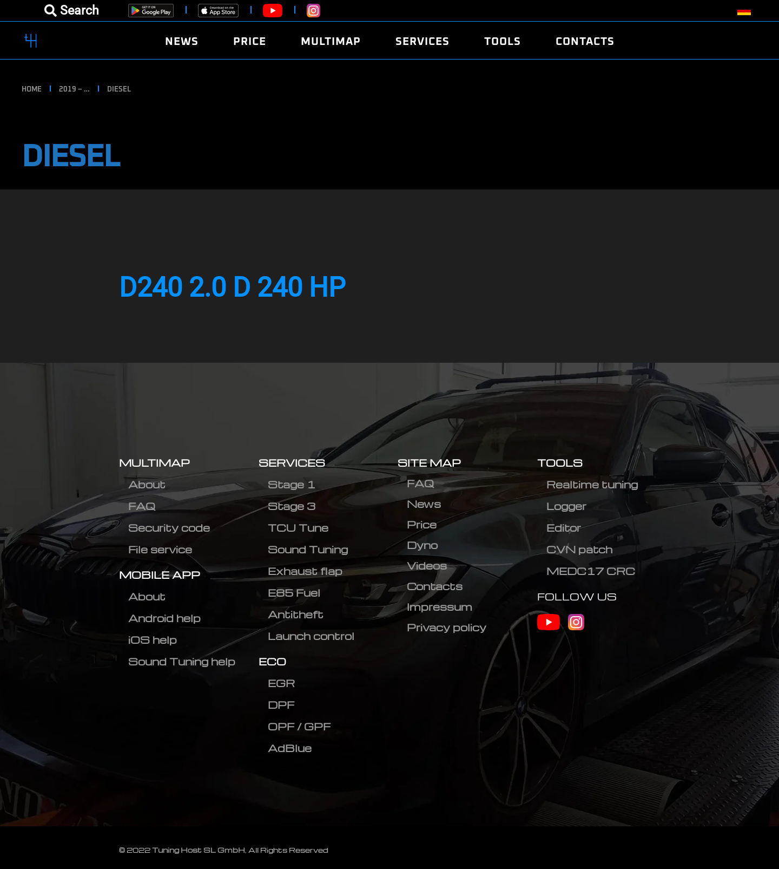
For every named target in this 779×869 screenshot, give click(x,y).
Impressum (439, 606)
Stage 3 (291, 506)
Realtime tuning (592, 484)
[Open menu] (71, 10)
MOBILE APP (159, 574)
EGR (281, 683)
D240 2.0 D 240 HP (232, 287)
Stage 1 (291, 484)
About (147, 484)
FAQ (141, 506)
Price (422, 524)
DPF (281, 704)
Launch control (311, 636)
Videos (427, 565)
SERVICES (292, 462)
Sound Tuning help (181, 661)
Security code (169, 527)
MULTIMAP (154, 462)
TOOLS (560, 462)
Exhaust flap (305, 571)
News (424, 504)
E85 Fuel (294, 592)
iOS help (152, 639)
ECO (272, 661)
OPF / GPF (299, 726)
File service (160, 549)
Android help (164, 618)
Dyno (422, 545)
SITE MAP (429, 462)
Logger (566, 506)
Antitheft (296, 614)
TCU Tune (298, 527)
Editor (563, 527)
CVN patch (579, 549)
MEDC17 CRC (590, 571)
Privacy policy (446, 627)
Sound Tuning (308, 549)
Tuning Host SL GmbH (198, 849)
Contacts (435, 586)
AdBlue (290, 748)
